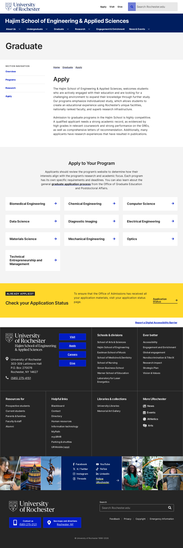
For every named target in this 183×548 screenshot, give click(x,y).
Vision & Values (151, 373)
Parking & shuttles (61, 441)
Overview (10, 71)
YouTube (103, 464)
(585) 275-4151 (21, 378)
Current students (15, 411)
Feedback (115, 518)
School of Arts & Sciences (111, 342)
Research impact (152, 362)
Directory (56, 416)
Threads (79, 478)
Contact (55, 411)
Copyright (141, 518)
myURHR (56, 436)
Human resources (61, 421)
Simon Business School (110, 367)
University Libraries (108, 405)
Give (120, 6)
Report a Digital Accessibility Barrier (156, 322)
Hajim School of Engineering (113, 347)
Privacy (127, 518)
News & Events (137, 29)
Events (149, 412)
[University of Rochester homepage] (22, 7)
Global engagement (154, 352)
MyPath (55, 431)
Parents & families (16, 416)
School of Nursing (107, 362)
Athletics (150, 419)
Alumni (10, 426)
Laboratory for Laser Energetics (108, 379)
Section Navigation (17, 66)
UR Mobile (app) (60, 447)
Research (80, 29)
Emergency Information (162, 518)
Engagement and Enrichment (159, 347)
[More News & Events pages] (149, 29)
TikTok (101, 469)
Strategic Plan (151, 367)
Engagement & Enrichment (110, 29)
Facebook (80, 464)
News (148, 406)
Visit (111, 6)
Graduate (59, 29)
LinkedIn (102, 473)
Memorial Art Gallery (108, 411)
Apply (103, 6)
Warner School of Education (113, 373)
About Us (11, 29)
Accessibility (150, 342)
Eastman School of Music (111, 352)
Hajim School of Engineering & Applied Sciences (67, 21)
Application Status (165, 300)
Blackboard (57, 405)
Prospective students (18, 405)
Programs (10, 79)
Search (103, 502)
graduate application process (71, 184)
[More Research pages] (89, 29)
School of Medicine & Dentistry (114, 357)
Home (56, 67)
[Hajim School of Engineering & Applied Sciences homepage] (31, 342)
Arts (148, 425)
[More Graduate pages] (68, 29)
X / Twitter (80, 469)
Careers (72, 354)
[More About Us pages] (19, 29)
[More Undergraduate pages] (46, 29)
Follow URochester (107, 480)
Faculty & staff (13, 421)
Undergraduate (35, 29)
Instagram (80, 473)
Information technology (64, 426)
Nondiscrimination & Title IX (158, 357)
